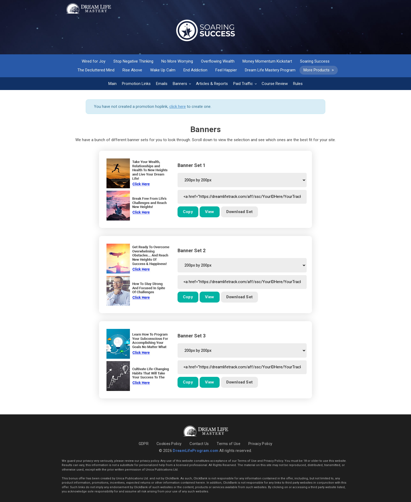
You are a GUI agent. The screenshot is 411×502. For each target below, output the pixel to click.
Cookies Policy (169, 444)
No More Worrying (177, 61)
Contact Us (199, 444)
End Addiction (195, 70)
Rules (298, 83)
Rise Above (132, 70)
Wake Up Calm (162, 70)
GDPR (144, 444)
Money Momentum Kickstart (267, 61)
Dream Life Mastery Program (270, 70)
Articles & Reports (212, 83)
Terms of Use (228, 444)
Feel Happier (226, 70)
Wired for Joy (93, 61)
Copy (188, 211)
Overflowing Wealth (218, 61)
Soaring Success (315, 61)
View (209, 211)
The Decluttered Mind (95, 70)
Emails (161, 83)
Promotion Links (136, 83)
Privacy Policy (260, 444)
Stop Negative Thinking (133, 61)
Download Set (239, 211)
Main (112, 83)
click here (177, 106)
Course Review (275, 83)
